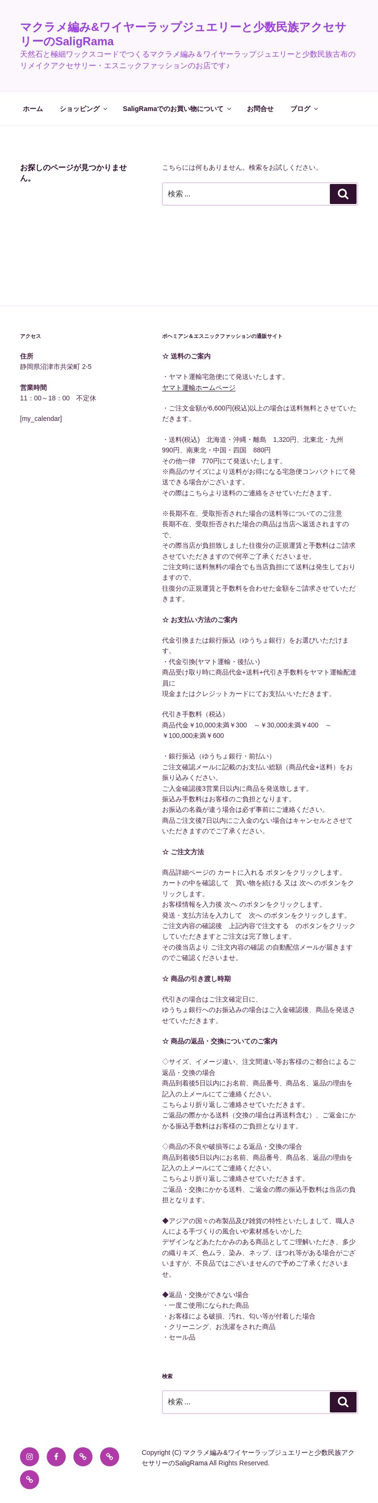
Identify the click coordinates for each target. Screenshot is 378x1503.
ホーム (33, 108)
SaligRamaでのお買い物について (178, 108)
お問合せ (260, 108)
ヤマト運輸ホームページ (198, 387)
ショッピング (84, 108)
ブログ (304, 108)
